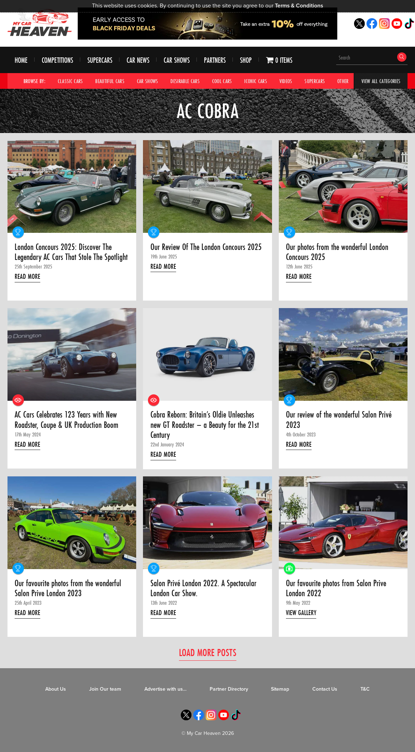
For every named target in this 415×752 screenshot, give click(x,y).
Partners (215, 60)
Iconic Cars (255, 81)
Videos (286, 81)
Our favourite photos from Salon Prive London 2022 (336, 588)
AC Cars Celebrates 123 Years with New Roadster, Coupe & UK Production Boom (66, 420)
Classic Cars (70, 81)
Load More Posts (207, 652)
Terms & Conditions (299, 5)
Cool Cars (222, 81)
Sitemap (280, 689)
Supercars (99, 60)
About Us (55, 689)
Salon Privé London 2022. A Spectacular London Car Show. (203, 588)
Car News (138, 60)
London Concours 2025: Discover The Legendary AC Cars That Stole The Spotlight (71, 252)
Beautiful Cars (109, 81)
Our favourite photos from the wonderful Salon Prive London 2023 (68, 588)
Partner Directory (229, 689)
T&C (365, 689)
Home (21, 60)
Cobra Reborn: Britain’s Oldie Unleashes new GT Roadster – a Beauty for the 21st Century (204, 425)
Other (343, 81)
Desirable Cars (185, 81)
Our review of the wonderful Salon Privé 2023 (338, 420)
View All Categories (381, 81)
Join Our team (105, 689)
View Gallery (301, 612)
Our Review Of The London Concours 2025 (206, 247)
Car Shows (177, 60)
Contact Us (324, 689)
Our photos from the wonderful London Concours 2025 (337, 252)
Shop (246, 60)
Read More (27, 276)
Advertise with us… (165, 689)
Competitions (57, 60)
